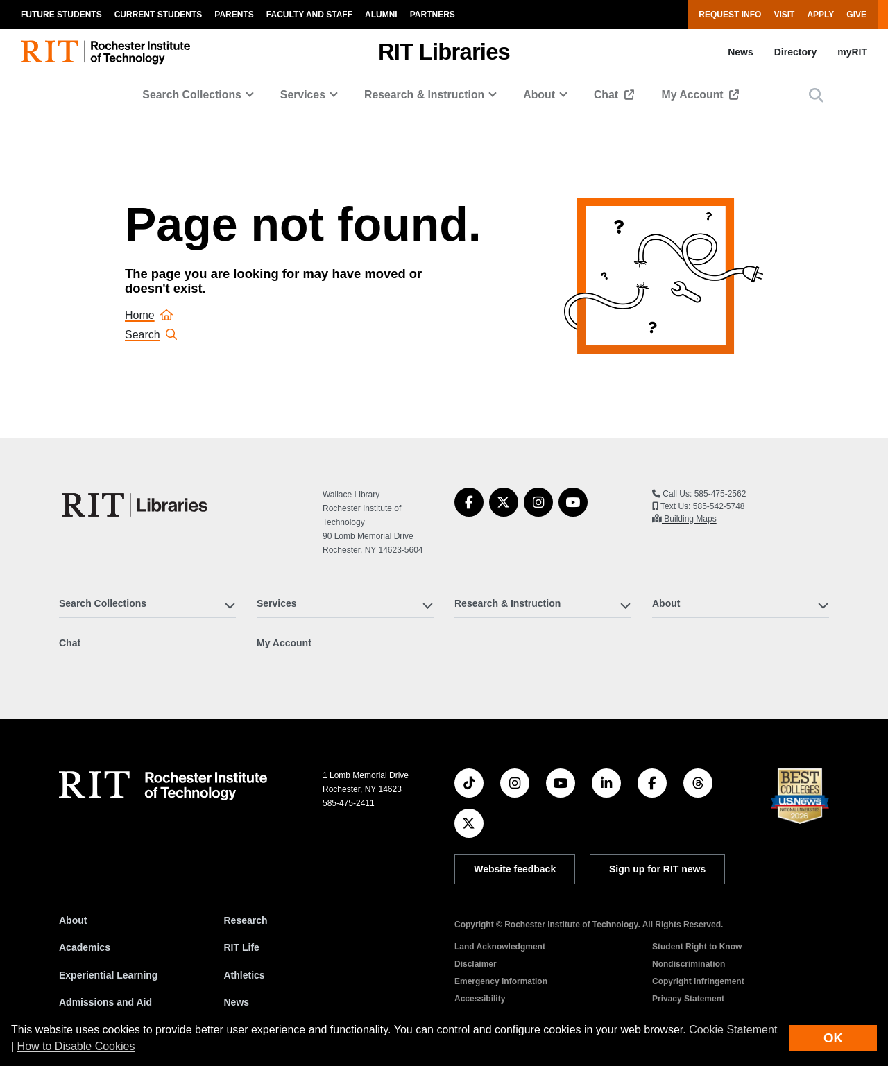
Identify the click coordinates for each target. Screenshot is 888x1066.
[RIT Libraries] (136, 505)
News (740, 52)
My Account (694, 95)
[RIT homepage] (105, 52)
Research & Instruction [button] (424, 95)
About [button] (539, 95)
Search (151, 335)
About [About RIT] (73, 920)
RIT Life (241, 947)
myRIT (852, 52)
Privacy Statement (688, 999)
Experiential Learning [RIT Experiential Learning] (108, 975)
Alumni (381, 14)
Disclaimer (475, 964)
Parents (233, 14)
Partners (432, 14)
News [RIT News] (237, 1002)
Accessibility (479, 999)
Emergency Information (500, 981)
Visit (784, 14)
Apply (820, 14)
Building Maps (689, 519)
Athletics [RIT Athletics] (244, 975)
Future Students (61, 14)
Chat (608, 95)
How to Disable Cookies (76, 1046)
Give (856, 14)
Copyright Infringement (698, 981)
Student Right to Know (697, 947)
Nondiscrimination (688, 964)
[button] (816, 95)
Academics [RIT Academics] (84, 947)
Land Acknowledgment (499, 947)
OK (833, 1038)
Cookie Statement (733, 1029)
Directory (795, 52)
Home (149, 315)
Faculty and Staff (309, 14)
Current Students (158, 14)
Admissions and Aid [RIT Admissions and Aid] (105, 1002)
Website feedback (515, 869)
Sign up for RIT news (657, 869)
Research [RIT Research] (246, 920)
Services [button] (302, 95)
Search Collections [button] (191, 95)
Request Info (730, 14)
